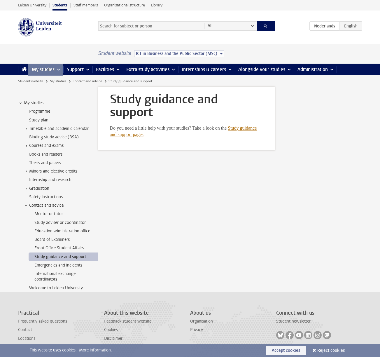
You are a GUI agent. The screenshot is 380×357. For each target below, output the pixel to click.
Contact (25, 329)
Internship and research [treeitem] (50, 179)
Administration (312, 69)
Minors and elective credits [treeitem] (50, 171)
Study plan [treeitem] (38, 120)
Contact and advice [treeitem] (44, 205)
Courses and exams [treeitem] (44, 146)
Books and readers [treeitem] (45, 154)
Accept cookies (286, 350)
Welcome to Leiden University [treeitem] (56, 288)
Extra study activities (147, 69)
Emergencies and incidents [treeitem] (58, 265)
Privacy (196, 329)
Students (59, 5)
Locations (26, 338)
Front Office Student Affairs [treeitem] (59, 248)
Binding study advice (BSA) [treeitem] (54, 137)
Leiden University (32, 5)
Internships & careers (204, 69)
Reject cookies (331, 350)
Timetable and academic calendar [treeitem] (56, 129)
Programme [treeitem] (39, 111)
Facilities (105, 69)
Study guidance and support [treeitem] (60, 257)
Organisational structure (124, 5)
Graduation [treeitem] (36, 188)
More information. (95, 350)
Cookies (111, 329)
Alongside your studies (261, 69)
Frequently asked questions (42, 321)
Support (75, 69)
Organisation (201, 321)
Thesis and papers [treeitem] (45, 163)
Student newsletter (293, 321)
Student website (30, 81)
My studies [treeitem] (30, 103)
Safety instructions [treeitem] (46, 197)
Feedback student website (127, 321)
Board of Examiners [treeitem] (52, 239)
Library (156, 5)
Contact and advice (87, 81)
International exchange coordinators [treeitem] (55, 276)
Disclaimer (113, 338)
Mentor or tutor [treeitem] (48, 214)
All (210, 26)
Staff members (85, 5)
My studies (43, 69)
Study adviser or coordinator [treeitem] (60, 222)
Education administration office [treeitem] (62, 231)
